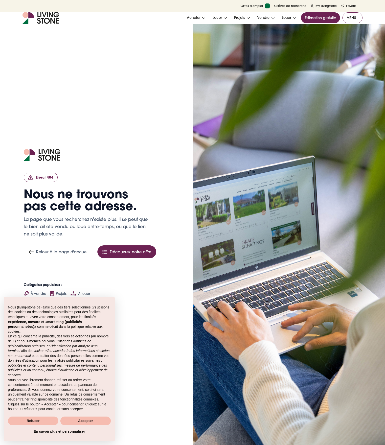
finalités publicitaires (68, 360)
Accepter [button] (85, 421)
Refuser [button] (33, 421)
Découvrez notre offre (126, 251)
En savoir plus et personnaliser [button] (59, 431)
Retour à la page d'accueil (59, 251)
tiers (66, 336)
